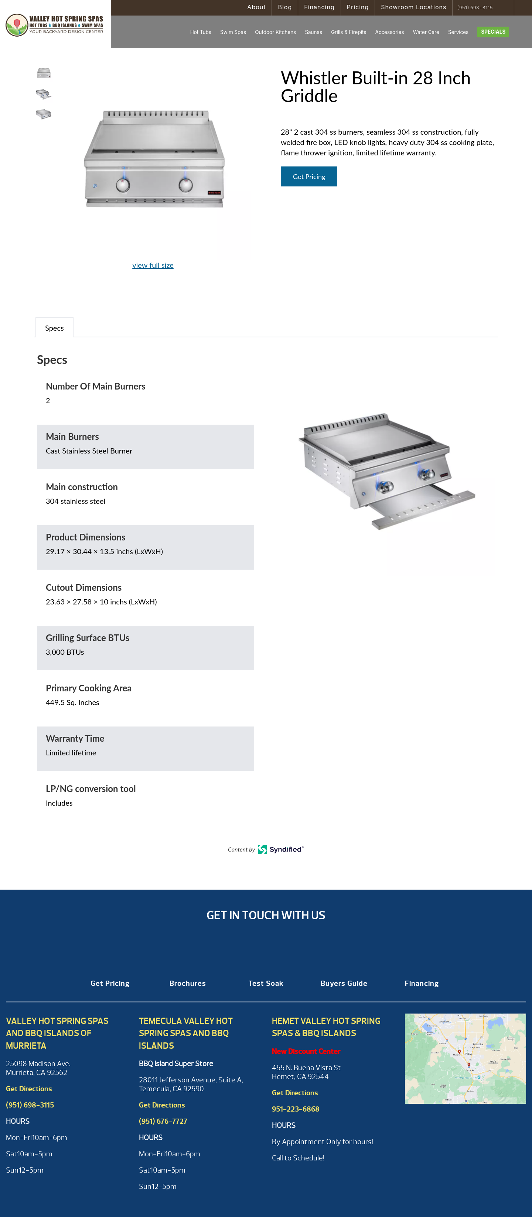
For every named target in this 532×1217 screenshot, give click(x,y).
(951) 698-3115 (475, 8)
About (256, 7)
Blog (285, 7)
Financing (319, 7)
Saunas (313, 32)
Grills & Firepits (348, 32)
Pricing (358, 7)
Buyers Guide (344, 983)
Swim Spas (233, 32)
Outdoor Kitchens (275, 32)
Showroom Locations (413, 7)
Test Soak (266, 983)
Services (458, 32)
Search (506, 8)
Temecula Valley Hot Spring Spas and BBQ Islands (186, 1033)
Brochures (188, 983)
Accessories (389, 32)
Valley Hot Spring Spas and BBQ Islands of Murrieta (57, 1033)
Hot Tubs (200, 32)
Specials (493, 32)
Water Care (426, 32)
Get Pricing (309, 176)
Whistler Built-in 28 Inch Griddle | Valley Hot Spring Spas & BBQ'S (55, 24)
